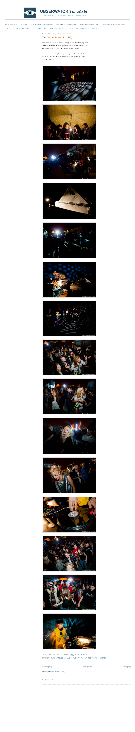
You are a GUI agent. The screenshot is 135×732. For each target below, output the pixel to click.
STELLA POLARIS (39, 29)
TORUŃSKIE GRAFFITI (89, 24)
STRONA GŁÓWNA (10, 24)
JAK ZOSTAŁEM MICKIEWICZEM (16, 29)
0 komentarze (81, 655)
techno (91, 658)
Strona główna (87, 667)
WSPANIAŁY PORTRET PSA (41, 24)
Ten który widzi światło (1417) (57, 37)
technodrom (101, 658)
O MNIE (24, 24)
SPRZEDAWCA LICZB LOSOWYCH (83, 29)
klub (53, 658)
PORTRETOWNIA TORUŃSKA (113, 24)
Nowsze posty (47, 667)
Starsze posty (126, 667)
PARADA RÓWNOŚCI (58, 29)
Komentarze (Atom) (58, 672)
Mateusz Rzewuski (64, 658)
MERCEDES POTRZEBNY (66, 24)
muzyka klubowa (80, 658)
